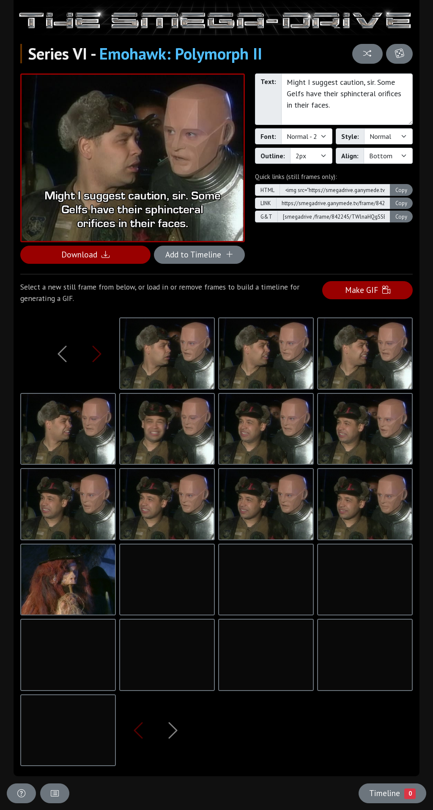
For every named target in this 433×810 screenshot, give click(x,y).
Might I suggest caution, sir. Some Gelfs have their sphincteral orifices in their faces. (347, 99)
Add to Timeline (199, 254)
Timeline (392, 793)
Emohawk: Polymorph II (180, 53)
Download (85, 254)
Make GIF (367, 289)
